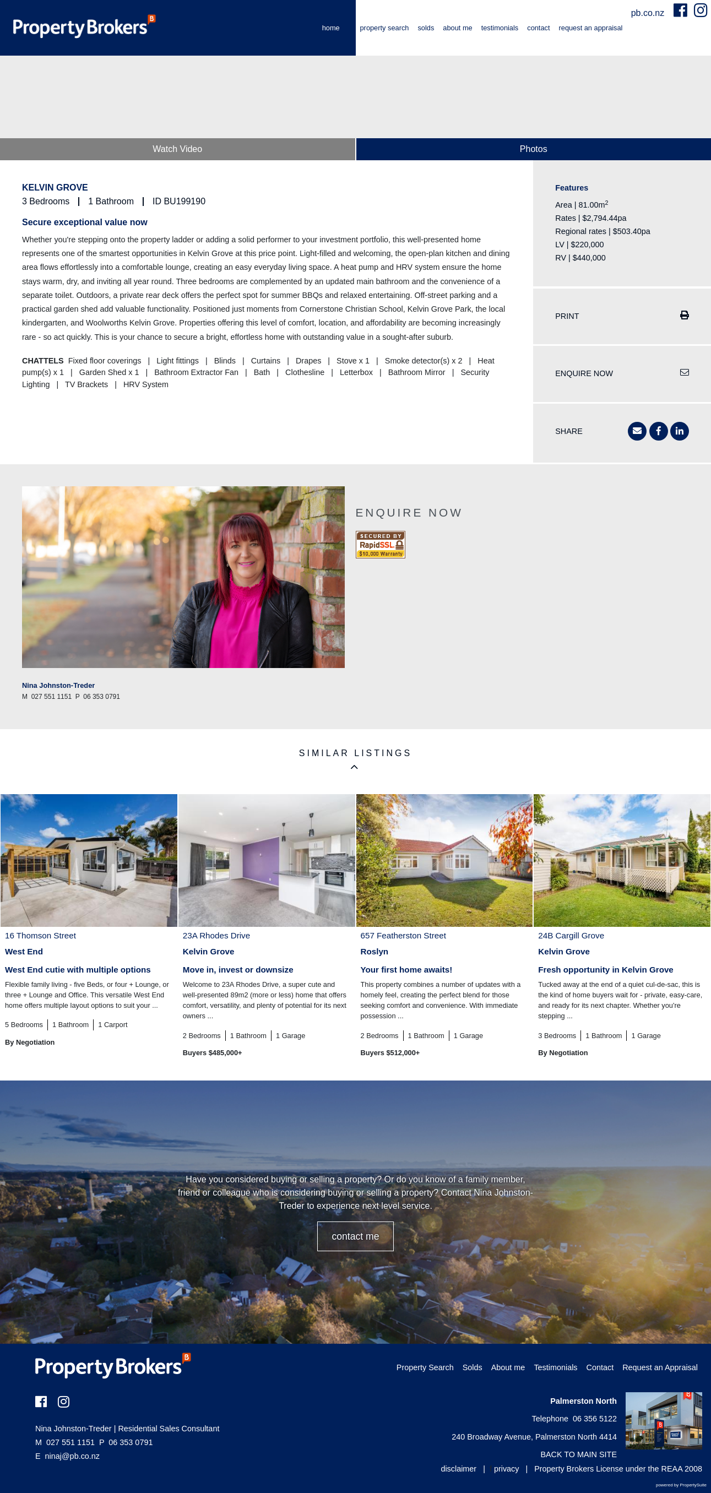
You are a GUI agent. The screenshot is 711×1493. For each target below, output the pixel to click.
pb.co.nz (649, 13)
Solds (425, 28)
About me (457, 28)
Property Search (384, 28)
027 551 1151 (65, 1442)
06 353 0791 (126, 1442)
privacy (506, 1468)
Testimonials (500, 28)
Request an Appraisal (591, 28)
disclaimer (458, 1468)
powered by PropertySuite (681, 1485)
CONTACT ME (355, 1236)
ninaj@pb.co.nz (72, 1456)
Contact (538, 28)
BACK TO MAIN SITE (578, 1454)
